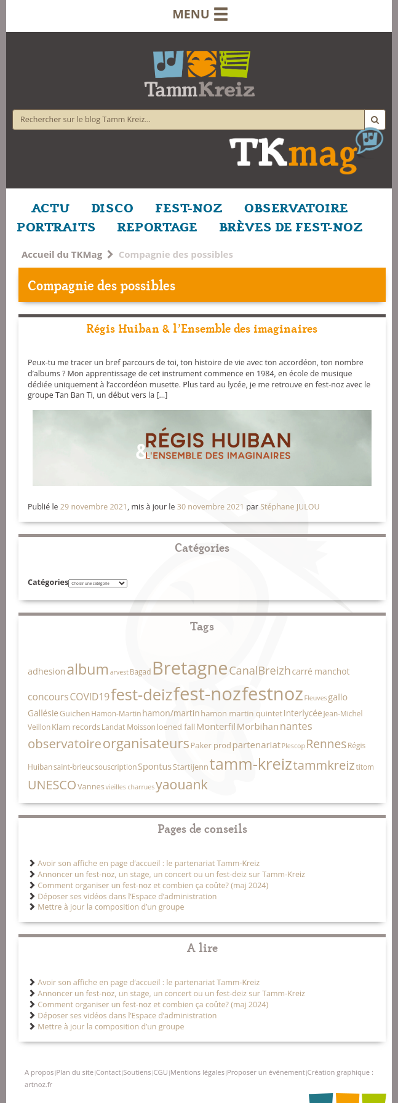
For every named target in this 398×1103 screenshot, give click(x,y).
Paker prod (211, 745)
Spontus (155, 766)
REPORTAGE (157, 225)
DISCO (112, 206)
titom (365, 767)
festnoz (272, 693)
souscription (116, 767)
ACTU (50, 206)
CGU (160, 1072)
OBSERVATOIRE (296, 206)
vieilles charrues (130, 787)
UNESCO (52, 784)
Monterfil (216, 726)
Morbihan (258, 726)
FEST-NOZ (189, 206)
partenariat (256, 744)
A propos (39, 1072)
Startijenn (191, 766)
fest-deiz (142, 694)
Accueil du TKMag (62, 254)
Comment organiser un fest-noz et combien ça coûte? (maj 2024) (153, 885)
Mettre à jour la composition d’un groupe (111, 907)
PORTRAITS (56, 225)
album (87, 669)
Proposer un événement (266, 1072)
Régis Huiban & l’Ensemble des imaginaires (202, 327)
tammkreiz (324, 764)
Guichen (75, 713)
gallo (338, 697)
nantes (296, 726)
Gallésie (43, 713)
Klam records (76, 726)
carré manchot (321, 671)
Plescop (293, 745)
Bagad (140, 671)
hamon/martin (170, 713)
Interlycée (303, 713)
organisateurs (146, 742)
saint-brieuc (74, 767)
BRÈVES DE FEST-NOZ (291, 225)
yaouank (182, 784)
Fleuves (315, 698)
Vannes (91, 786)
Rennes (326, 744)
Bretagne (190, 668)
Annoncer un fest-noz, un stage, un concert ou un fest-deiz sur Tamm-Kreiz (171, 874)
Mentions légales (197, 1072)
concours (48, 696)
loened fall (176, 726)
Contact (108, 1072)
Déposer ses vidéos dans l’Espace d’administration (127, 896)
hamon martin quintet (241, 713)
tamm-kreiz (251, 763)
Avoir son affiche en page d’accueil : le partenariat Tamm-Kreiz (149, 863)
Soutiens (137, 1072)
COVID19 (89, 696)
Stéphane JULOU (289, 506)
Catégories (48, 582)
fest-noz (207, 693)
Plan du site (75, 1072)
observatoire (64, 743)
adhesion (47, 671)
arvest (119, 672)
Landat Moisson (128, 727)
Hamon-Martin (116, 713)
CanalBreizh (260, 670)
